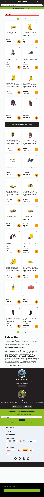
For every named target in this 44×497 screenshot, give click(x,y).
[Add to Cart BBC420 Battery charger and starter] (18, 326)
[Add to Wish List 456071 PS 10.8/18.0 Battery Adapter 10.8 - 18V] (37, 282)
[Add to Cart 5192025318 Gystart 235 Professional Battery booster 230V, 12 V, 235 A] (18, 149)
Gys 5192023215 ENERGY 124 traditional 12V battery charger (29, 242)
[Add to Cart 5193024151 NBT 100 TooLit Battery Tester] (18, 251)
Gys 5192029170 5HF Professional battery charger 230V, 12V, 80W (13, 166)
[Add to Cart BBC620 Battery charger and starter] (36, 326)
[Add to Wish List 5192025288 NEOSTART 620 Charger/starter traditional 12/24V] (19, 282)
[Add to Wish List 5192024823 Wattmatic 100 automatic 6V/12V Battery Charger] (37, 257)
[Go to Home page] (22, 2)
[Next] (28, 19)
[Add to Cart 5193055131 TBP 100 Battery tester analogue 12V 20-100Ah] (18, 67)
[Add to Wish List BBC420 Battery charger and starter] (19, 308)
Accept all (22, 490)
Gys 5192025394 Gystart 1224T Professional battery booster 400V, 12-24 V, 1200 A (30, 110)
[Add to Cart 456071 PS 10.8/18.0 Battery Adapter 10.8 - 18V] (36, 301)
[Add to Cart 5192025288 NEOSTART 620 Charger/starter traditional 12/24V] (18, 301)
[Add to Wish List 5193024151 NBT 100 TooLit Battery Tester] (19, 231)
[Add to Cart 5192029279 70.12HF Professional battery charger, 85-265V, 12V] (36, 175)
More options (22, 494)
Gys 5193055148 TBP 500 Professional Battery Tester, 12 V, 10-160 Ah (30, 59)
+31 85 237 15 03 (27, 406)
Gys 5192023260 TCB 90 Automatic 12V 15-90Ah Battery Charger (29, 84)
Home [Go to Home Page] (6, 10)
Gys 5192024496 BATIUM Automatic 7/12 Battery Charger (12, 217)
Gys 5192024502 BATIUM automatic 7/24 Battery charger (29, 217)
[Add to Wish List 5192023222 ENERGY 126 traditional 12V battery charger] (19, 257)
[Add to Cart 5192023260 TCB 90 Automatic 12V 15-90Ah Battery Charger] (36, 92)
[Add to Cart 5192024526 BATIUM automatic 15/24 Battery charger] (36, 200)
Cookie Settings (28, 464)
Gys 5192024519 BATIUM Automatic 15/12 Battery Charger (12, 33)
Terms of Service (29, 422)
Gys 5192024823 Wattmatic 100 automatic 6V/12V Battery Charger (30, 268)
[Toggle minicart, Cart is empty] (37, 1)
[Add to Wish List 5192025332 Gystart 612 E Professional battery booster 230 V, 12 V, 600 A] (37, 130)
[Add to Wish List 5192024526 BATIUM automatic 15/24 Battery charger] (37, 181)
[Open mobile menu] (5, 1)
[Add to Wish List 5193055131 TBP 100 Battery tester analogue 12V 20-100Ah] (19, 47)
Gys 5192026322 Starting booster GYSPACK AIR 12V (13, 109)
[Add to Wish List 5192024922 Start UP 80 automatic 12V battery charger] (37, 22)
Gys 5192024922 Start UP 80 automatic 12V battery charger (29, 33)
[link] (16, 19)
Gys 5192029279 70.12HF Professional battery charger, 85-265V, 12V (30, 167)
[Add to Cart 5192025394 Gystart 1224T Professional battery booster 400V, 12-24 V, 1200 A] (36, 118)
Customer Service (17, 406)
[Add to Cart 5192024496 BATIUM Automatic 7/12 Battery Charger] (18, 225)
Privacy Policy (22, 464)
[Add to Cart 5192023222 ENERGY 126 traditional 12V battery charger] (18, 276)
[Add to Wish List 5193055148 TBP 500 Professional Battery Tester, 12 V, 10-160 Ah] (37, 47)
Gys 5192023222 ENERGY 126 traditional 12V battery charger (12, 268)
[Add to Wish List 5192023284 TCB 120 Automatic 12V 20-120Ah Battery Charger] (19, 73)
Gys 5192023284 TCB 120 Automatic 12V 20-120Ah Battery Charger (12, 84)
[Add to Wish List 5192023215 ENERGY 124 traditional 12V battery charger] (37, 231)
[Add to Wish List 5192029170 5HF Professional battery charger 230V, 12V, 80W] (19, 155)
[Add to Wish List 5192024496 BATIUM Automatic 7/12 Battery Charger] (19, 206)
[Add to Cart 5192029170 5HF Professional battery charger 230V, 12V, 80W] (18, 175)
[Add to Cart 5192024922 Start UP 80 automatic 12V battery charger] (36, 41)
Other (9, 10)
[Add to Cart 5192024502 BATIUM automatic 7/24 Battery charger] (36, 225)
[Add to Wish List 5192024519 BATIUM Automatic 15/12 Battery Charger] (19, 22)
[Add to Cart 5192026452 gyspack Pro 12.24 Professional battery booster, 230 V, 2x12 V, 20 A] (18, 200)
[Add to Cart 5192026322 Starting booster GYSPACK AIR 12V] (18, 118)
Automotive (14, 10)
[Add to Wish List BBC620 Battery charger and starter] (37, 308)
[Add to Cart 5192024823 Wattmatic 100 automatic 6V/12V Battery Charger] (36, 276)
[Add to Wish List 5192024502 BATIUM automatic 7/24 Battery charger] (37, 206)
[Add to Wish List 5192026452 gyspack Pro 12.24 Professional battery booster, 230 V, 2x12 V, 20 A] (19, 181)
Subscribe (22, 420)
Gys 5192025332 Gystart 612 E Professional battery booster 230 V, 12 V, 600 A (30, 141)
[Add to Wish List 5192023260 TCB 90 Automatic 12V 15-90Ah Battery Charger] (37, 73)
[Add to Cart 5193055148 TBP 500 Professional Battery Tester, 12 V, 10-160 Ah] (36, 67)
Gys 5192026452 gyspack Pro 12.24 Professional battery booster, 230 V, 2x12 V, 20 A (13, 192)
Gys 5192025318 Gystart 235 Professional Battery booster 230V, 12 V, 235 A (13, 141)
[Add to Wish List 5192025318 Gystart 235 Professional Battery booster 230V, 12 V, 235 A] (19, 130)
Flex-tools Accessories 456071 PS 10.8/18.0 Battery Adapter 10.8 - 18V (30, 294)
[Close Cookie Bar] (43, 484)
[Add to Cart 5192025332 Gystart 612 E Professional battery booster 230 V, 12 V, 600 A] (36, 149)
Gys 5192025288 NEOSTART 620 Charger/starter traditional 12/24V (13, 293)
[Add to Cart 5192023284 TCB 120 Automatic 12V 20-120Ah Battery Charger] (18, 92)
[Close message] (37, 14)
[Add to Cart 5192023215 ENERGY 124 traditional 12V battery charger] (36, 251)
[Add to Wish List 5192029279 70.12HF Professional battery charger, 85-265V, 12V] (37, 155)
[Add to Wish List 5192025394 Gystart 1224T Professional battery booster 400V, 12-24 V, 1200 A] (37, 98)
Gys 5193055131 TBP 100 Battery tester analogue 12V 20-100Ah (12, 58)
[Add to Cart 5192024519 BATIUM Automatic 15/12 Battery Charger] (18, 41)
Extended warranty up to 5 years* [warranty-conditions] (22, 8)
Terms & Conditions (16, 464)
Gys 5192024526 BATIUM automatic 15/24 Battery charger (30, 192)
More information (22, 385)
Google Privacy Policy (21, 422)
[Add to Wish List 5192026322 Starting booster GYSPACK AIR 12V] (19, 98)
